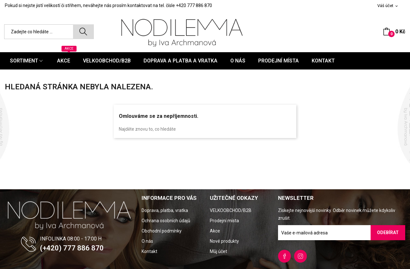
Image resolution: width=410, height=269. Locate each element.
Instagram (300, 256)
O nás (147, 241)
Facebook (284, 256)
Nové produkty (224, 241)
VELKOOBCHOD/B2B (230, 210)
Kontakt (149, 251)
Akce (215, 230)
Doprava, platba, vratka (165, 210)
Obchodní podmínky (162, 230)
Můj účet (218, 251)
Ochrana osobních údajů (166, 220)
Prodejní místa (224, 220)
